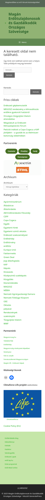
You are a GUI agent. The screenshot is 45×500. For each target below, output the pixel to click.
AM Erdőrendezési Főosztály (17, 212)
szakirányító (9, 316)
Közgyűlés (8, 279)
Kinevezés (8, 272)
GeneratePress (35, 496)
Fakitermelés (10, 253)
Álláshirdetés (10, 209)
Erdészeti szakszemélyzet (16, 235)
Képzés (7, 268)
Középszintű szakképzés (15, 275)
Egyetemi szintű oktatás (15, 231)
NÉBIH (7, 290)
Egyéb (6, 223)
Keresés (7, 87)
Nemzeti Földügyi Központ (16, 297)
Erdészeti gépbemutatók (15, 105)
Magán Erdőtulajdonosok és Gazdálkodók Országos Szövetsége (24, 23)
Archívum (8, 182)
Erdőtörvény (9, 242)
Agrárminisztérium (12, 201)
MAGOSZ (8, 286)
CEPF (6, 216)
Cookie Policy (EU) (12, 426)
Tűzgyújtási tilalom (12, 319)
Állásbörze (9, 205)
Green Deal (9, 257)
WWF (6, 323)
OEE (5, 301)
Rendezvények (10, 312)
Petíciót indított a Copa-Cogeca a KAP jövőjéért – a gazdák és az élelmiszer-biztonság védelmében (21, 132)
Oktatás (7, 305)
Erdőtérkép (9, 238)
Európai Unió (10, 249)
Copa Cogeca (10, 220)
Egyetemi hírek (11, 227)
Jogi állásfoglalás (12, 260)
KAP (5, 264)
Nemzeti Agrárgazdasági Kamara (19, 294)
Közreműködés (11, 283)
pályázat (8, 308)
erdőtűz (7, 246)
